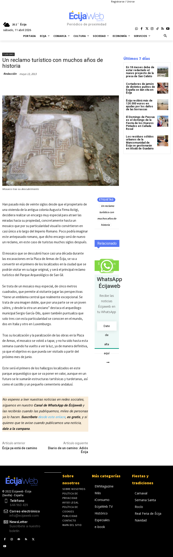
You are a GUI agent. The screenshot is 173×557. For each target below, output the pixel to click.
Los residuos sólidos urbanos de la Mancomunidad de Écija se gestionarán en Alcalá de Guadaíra (140, 142)
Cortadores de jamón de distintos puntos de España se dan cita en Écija (140, 88)
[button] (165, 36)
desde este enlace (51, 417)
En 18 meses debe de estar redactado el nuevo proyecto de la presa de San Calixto (140, 72)
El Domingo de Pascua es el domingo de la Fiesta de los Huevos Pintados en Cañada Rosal (140, 123)
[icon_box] (21, 527)
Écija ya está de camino (19, 448)
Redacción (9, 74)
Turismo (8, 54)
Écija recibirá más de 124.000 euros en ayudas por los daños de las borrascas (139, 105)
